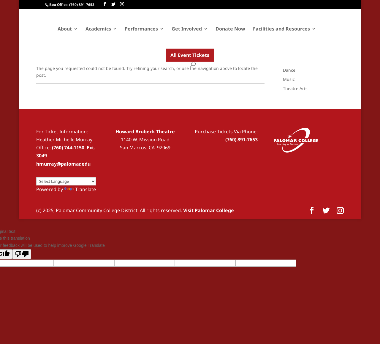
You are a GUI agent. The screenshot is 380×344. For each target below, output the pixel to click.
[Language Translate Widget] (66, 181)
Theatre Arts (295, 88)
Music (289, 79)
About (65, 29)
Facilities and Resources (281, 29)
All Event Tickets (189, 55)
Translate (80, 189)
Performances (141, 29)
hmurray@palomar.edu (63, 164)
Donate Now (230, 29)
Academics (98, 29)
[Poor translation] (21, 254)
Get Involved (187, 29)
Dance (289, 70)
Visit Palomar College (208, 210)
